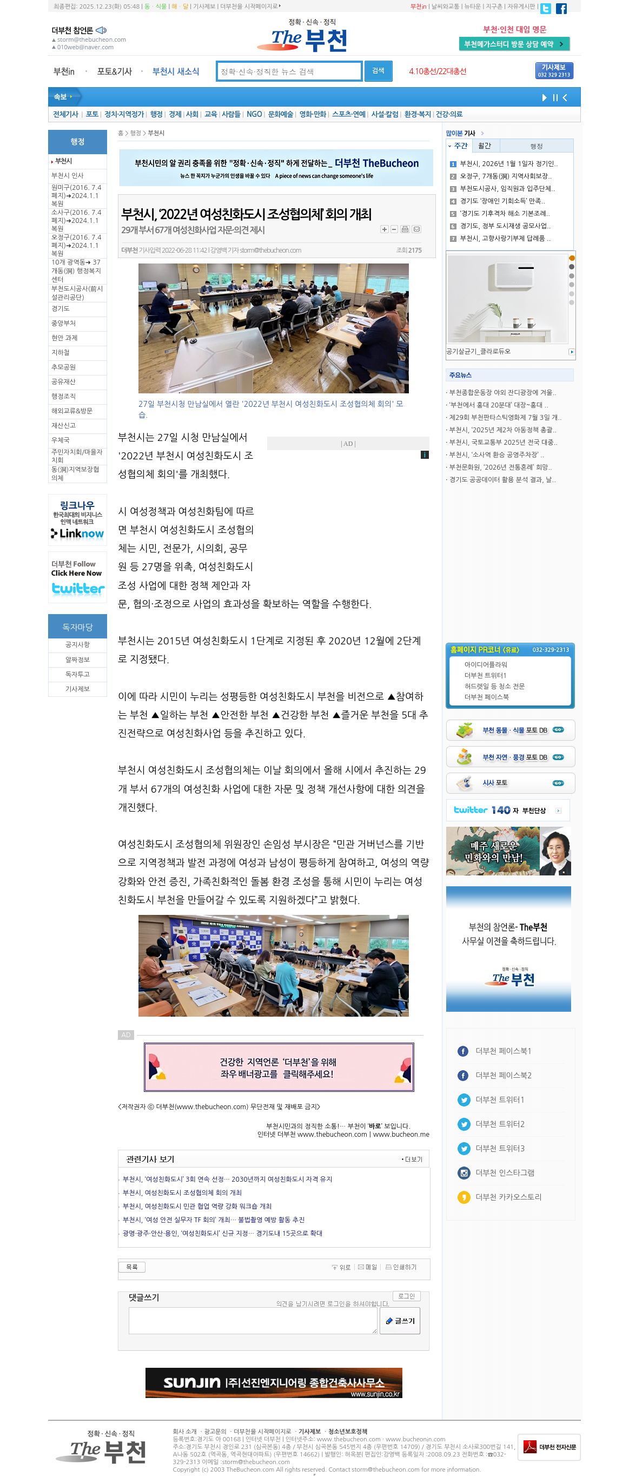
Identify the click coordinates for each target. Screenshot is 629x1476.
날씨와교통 (446, 7)
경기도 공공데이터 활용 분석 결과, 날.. (502, 480)
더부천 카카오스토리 (508, 1197)
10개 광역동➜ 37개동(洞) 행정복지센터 (76, 271)
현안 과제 (64, 338)
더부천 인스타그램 (504, 1173)
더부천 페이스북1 (503, 1051)
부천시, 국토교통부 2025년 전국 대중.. (503, 442)
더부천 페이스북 (487, 697)
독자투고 (77, 674)
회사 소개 (185, 1432)
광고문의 (215, 1432)
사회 (192, 114)
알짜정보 (77, 660)
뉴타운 (472, 7)
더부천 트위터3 (500, 1148)
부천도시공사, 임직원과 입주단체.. (502, 189)
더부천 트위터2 (500, 1124)
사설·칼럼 (385, 114)
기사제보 (204, 7)
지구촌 (494, 7)
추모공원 (63, 367)
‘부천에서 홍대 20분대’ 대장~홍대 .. (498, 405)
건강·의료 (449, 114)
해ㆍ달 (179, 7)
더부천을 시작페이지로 (250, 6)
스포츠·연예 (348, 114)
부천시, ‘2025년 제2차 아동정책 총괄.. (503, 430)
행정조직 (63, 396)
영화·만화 (312, 114)
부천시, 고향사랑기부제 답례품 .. (500, 238)
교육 (210, 114)
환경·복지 (418, 114)
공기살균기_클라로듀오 (478, 351)
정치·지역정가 (124, 114)
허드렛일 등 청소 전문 (495, 686)
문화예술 (280, 114)
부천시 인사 (67, 176)
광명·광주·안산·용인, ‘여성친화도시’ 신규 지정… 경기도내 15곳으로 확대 (222, 1233)
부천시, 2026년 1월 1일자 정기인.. (504, 164)
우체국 (60, 440)
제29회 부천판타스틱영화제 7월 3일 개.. (505, 417)
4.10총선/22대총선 (437, 71)
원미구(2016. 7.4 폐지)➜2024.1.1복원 (76, 195)
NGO (254, 114)
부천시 (63, 161)
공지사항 (77, 645)
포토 (92, 114)
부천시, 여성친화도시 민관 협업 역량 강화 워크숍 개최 (197, 1206)
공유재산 (63, 382)
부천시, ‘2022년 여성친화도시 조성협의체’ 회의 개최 (246, 214)
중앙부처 (63, 323)
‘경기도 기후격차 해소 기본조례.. (500, 213)
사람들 (231, 114)
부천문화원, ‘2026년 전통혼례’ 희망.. (500, 467)
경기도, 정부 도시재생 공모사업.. (500, 226)
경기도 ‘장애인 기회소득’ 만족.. (497, 201)
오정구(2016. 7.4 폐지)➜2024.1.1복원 (76, 245)
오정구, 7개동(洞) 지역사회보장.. (501, 176)
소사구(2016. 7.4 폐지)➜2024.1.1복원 (76, 220)
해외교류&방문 (71, 411)
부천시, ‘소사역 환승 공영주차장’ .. (496, 455)
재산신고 (63, 426)
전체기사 (65, 114)
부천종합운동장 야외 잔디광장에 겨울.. (503, 393)
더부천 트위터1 (486, 676)
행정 (156, 114)
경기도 (60, 309)
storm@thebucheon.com (270, 250)
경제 (175, 114)
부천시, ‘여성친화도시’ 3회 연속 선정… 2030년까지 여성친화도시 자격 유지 (227, 1179)
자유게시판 (521, 7)
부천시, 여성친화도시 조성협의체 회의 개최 (182, 1193)
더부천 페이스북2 (503, 1075)
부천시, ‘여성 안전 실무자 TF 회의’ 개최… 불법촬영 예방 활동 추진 (213, 1220)
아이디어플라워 (486, 665)
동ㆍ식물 (155, 7)
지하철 (60, 353)
